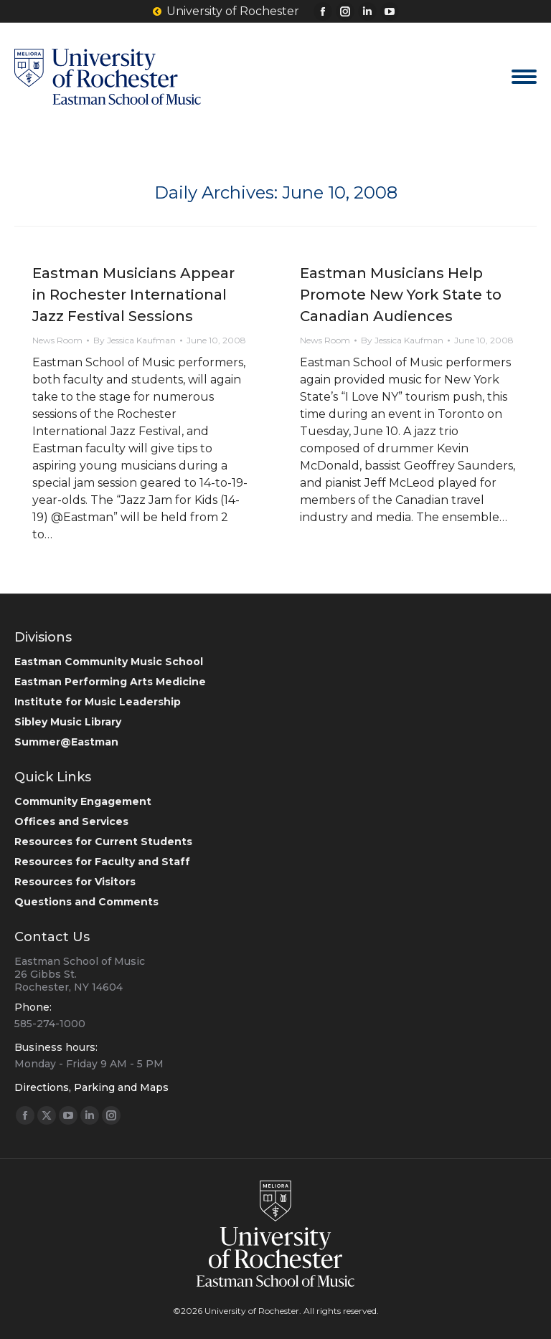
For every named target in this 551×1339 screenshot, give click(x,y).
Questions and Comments (86, 901)
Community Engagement (82, 801)
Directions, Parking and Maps (91, 1087)
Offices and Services (71, 821)
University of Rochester (226, 11)
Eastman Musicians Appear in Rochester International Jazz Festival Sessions (133, 295)
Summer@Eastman (66, 741)
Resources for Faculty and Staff (102, 861)
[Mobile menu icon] (524, 77)
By (134, 340)
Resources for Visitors (75, 881)
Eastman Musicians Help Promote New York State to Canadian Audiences (400, 295)
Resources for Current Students (103, 841)
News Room (57, 340)
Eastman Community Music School (108, 661)
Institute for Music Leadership (97, 701)
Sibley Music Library (67, 721)
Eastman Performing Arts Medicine (110, 681)
